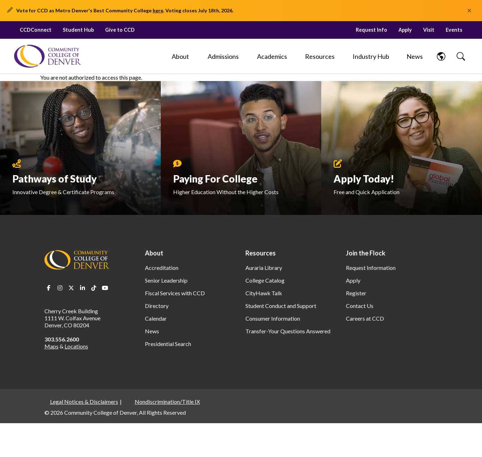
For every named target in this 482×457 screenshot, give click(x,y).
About (154, 253)
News (152, 331)
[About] (180, 56)
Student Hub (78, 30)
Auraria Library (263, 267)
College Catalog (265, 280)
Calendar (156, 318)
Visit (428, 30)
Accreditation (161, 267)
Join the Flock (365, 253)
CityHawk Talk (263, 293)
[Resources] (320, 56)
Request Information (371, 267)
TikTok (94, 288)
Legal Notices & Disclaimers (84, 401)
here (158, 10)
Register (356, 293)
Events (454, 30)
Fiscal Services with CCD (175, 293)
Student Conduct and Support (280, 305)
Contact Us (359, 305)
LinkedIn (82, 288)
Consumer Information (272, 318)
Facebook (48, 288)
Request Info (371, 30)
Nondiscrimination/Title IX (167, 401)
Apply (405, 30)
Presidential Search (168, 343)
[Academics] (272, 56)
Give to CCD (120, 30)
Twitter (71, 288)
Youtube (105, 288)
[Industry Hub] (371, 56)
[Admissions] (223, 56)
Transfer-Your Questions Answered (287, 331)
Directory (157, 305)
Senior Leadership (166, 280)
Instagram (60, 288)
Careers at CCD (365, 318)
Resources (260, 253)
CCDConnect (35, 30)
